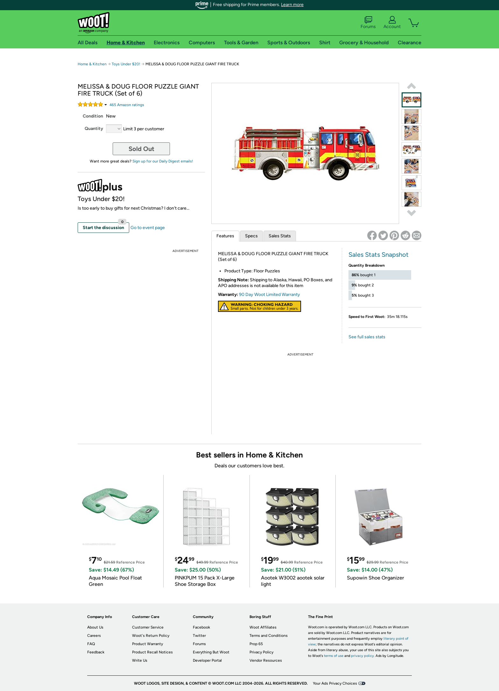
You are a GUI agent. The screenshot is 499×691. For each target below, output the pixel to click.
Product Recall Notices (152, 652)
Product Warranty (147, 644)
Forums (368, 22)
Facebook (201, 627)
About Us (95, 627)
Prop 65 (256, 644)
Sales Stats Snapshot (378, 254)
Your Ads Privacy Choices (335, 683)
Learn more (292, 4)
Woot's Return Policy (150, 635)
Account (392, 22)
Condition (93, 116)
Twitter (199, 635)
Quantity (94, 128)
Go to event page (147, 227)
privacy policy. (363, 656)
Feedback (95, 652)
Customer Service (148, 627)
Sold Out (141, 149)
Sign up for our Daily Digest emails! (162, 161)
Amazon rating (126, 105)
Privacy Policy (261, 652)
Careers (94, 635)
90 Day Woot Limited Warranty (269, 294)
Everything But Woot (211, 652)
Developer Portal (207, 660)
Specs (251, 236)
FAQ (91, 644)
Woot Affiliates (263, 627)
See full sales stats (366, 337)
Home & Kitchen (92, 64)
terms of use (333, 656)
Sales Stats (280, 236)
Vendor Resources (266, 660)
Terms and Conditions (269, 635)
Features (225, 236)
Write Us (139, 660)
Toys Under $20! (126, 64)
